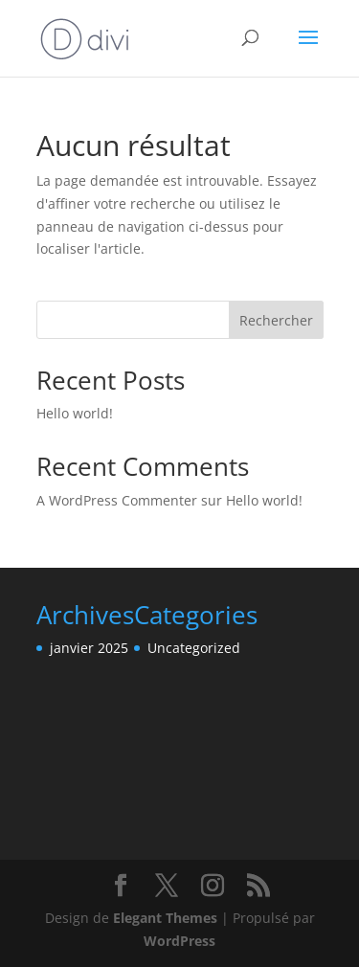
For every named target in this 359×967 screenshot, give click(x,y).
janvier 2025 (89, 648)
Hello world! (74, 413)
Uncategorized (193, 648)
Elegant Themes (165, 918)
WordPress (179, 941)
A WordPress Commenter (116, 500)
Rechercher (276, 320)
